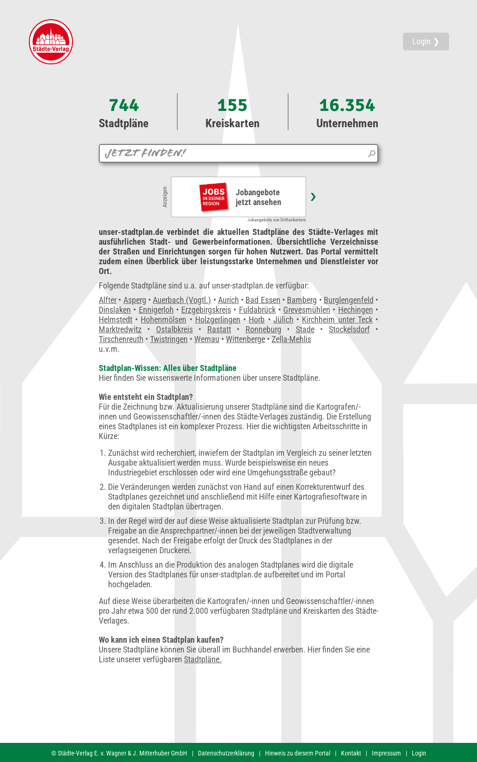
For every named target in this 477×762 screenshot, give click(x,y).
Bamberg (302, 300)
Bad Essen (262, 300)
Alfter (107, 300)
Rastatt (219, 329)
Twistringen (169, 339)
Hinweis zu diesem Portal (297, 753)
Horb (257, 319)
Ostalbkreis (174, 329)
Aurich (228, 300)
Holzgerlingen (217, 319)
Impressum (386, 753)
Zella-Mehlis (291, 339)
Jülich (283, 319)
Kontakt (351, 753)
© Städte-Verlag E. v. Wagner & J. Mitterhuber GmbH (119, 753)
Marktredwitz (120, 329)
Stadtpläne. (203, 659)
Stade (305, 329)
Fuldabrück (257, 310)
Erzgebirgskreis (206, 310)
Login (419, 753)
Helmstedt (115, 319)
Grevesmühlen (306, 310)
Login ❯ (426, 41)
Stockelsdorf (349, 329)
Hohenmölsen (163, 319)
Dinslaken (115, 310)
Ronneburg (263, 329)
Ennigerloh (156, 310)
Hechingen (355, 310)
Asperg (134, 300)
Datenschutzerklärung (226, 753)
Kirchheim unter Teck (337, 319)
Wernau (206, 339)
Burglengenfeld (349, 300)
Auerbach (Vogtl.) (182, 300)
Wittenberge (245, 339)
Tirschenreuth (121, 339)
